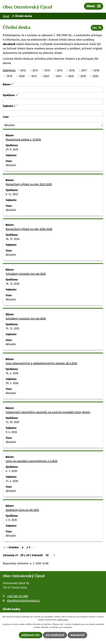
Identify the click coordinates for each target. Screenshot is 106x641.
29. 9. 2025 (12, 149)
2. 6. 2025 (11, 520)
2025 (83, 76)
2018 (96, 70)
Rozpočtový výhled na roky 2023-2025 (29, 184)
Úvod (6, 16)
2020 (22, 76)
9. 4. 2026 (11, 432)
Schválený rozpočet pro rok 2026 (26, 318)
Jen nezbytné (55, 635)
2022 (46, 76)
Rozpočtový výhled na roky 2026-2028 (29, 229)
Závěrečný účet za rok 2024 (22, 510)
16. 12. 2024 (12, 239)
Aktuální (11, 165)
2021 (34, 76)
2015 (59, 70)
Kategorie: (9, 70)
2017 (84, 70)
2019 (9, 76)
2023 (58, 76)
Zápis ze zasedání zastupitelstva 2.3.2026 (31, 461)
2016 (72, 70)
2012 (23, 70)
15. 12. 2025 (12, 328)
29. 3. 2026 (12, 383)
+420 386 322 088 (17, 596)
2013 (35, 70)
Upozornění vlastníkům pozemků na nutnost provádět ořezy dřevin (48, 412)
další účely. (63, 620)
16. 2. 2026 (12, 373)
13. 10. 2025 (12, 422)
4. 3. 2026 (11, 471)
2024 (71, 76)
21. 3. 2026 (12, 481)
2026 (95, 76)
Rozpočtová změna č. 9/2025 (23, 139)
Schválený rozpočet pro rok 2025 (26, 273)
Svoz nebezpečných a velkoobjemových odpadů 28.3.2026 (41, 363)
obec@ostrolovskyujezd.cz (23, 600)
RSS (97, 27)
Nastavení (77, 635)
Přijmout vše (31, 635)
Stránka (14, 547)
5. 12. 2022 (12, 194)
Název (7, 84)
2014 (47, 70)
